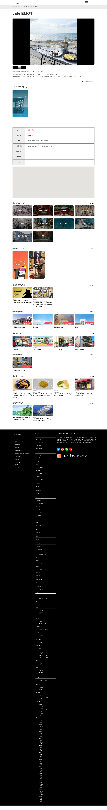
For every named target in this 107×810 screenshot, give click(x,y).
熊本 (40, 744)
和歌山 (41, 746)
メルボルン (42, 559)
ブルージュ (42, 626)
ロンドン (42, 686)
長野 (40, 787)
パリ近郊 (42, 692)
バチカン (42, 712)
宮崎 (40, 737)
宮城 (40, 757)
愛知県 (30, 6)
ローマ (41, 719)
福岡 (40, 762)
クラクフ (42, 447)
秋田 (40, 736)
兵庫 (40, 771)
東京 (40, 806)
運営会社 (17, 469)
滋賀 (40, 755)
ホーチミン (42, 608)
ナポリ (41, 709)
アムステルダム (43, 633)
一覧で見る (91, 207)
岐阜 (40, 751)
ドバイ (41, 459)
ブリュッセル (43, 628)
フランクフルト (43, 641)
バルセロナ (42, 703)
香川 (40, 760)
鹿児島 (41, 730)
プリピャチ (42, 472)
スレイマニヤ (43, 568)
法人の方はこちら (19, 452)
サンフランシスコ (44, 661)
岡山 (40, 774)
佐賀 (40, 727)
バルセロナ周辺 (43, 701)
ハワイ (41, 658)
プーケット (42, 677)
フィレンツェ (43, 717)
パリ (40, 694)
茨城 (40, 785)
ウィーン (42, 557)
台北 (40, 669)
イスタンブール (43, 603)
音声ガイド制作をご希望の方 (22, 457)
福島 (40, 739)
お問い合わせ (18, 460)
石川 (40, 778)
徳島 (40, 725)
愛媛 (40, 767)
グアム (41, 653)
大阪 (40, 794)
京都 (40, 797)
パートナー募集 (19, 455)
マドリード (42, 699)
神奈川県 (42, 792)
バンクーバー (43, 574)
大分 (40, 765)
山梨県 (41, 799)
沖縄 (40, 764)
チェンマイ (42, 675)
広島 (40, 779)
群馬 (40, 790)
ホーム (13, 6)
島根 (40, 804)
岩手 (40, 753)
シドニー (42, 620)
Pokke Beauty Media (20, 472)
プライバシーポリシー (20, 466)
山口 (40, 732)
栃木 (40, 772)
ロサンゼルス (43, 656)
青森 (40, 758)
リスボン (42, 647)
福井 (40, 741)
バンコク (42, 678)
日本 (24, 6)
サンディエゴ (43, 660)
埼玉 (40, 750)
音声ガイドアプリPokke (21, 446)
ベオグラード (43, 478)
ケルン (41, 639)
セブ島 (41, 593)
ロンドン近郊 (43, 684)
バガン (41, 517)
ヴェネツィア (43, 714)
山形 (40, 748)
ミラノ (41, 716)
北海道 (41, 795)
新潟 (40, 783)
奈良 (40, 781)
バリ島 (41, 508)
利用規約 (17, 463)
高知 (40, 734)
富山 (40, 743)
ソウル (41, 614)
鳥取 (40, 729)
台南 (40, 667)
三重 (40, 801)
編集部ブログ (18, 449)
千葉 (40, 769)
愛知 (33, 134)
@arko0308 (86, 85)
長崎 (40, 802)
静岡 (40, 776)
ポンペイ (42, 710)
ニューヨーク (43, 654)
